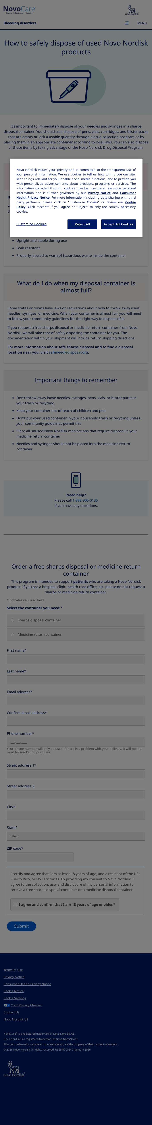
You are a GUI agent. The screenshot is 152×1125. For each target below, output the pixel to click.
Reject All (82, 224)
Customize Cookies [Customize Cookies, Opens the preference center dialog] (31, 224)
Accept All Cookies (118, 224)
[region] (76, 197)
